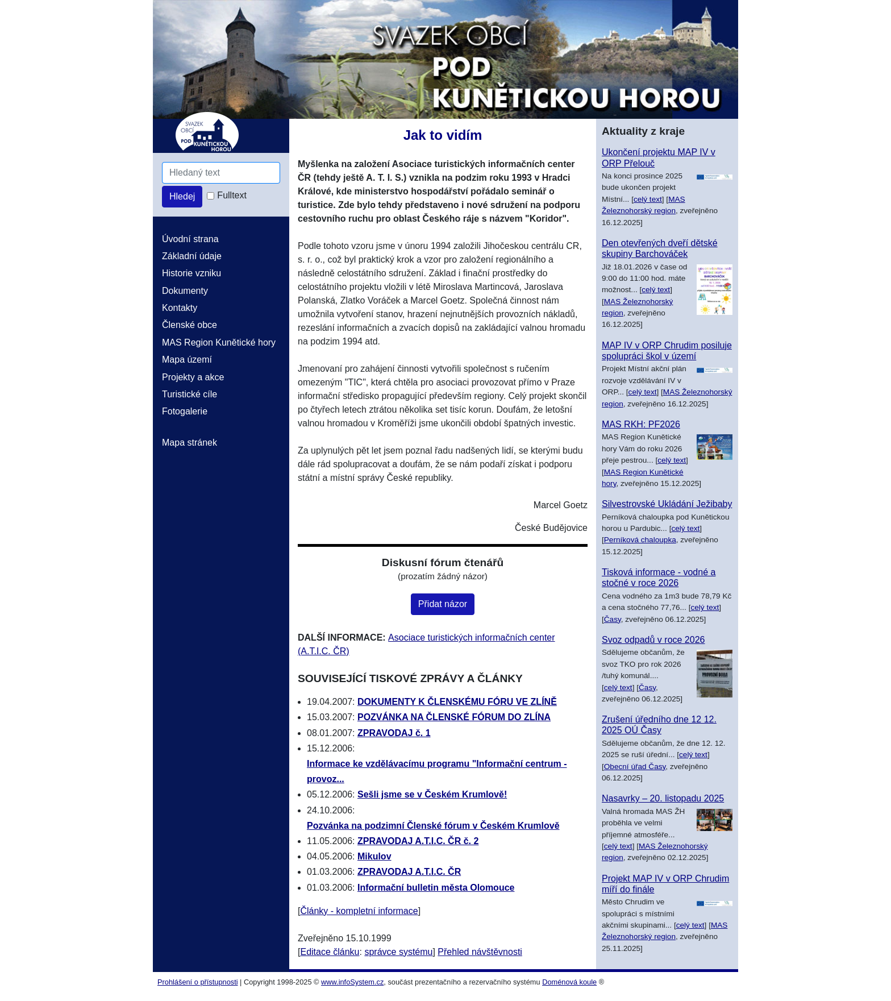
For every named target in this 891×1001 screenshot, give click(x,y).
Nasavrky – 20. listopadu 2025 (663, 798)
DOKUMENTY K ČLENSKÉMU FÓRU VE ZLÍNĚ (457, 702)
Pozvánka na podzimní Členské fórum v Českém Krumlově (433, 825)
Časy (612, 619)
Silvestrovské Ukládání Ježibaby (667, 504)
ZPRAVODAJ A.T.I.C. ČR (409, 872)
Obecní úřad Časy (635, 766)
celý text (648, 199)
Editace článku (329, 952)
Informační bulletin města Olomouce (436, 887)
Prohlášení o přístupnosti (197, 982)
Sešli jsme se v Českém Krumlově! (432, 794)
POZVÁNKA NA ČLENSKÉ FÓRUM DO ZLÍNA (454, 717)
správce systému (398, 952)
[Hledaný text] (221, 173)
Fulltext (232, 195)
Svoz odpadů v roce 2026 (653, 640)
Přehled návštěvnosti (480, 952)
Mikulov (374, 856)
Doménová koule (569, 982)
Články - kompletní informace (359, 911)
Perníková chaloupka (640, 539)
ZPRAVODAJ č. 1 (394, 733)
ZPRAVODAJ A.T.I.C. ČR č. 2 (417, 841)
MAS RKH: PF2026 (641, 424)
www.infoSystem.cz (352, 982)
